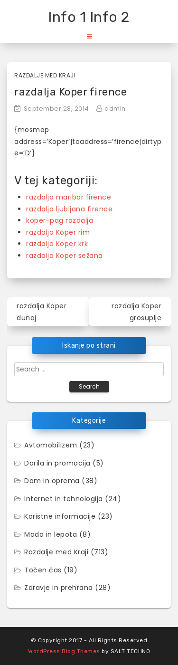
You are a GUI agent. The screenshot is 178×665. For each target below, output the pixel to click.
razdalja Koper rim (58, 232)
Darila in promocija (57, 463)
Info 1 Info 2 (89, 17)
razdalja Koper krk (57, 243)
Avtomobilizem (50, 445)
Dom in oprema (52, 480)
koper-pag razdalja (59, 220)
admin (115, 108)
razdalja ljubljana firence (69, 209)
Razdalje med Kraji (44, 75)
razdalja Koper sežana (64, 255)
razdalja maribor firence (68, 197)
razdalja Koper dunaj (41, 312)
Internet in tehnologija (63, 499)
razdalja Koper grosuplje (136, 312)
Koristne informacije (59, 516)
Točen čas (43, 570)
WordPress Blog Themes (64, 651)
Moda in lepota (50, 534)
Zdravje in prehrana (58, 587)
